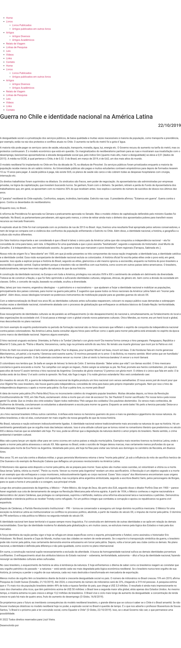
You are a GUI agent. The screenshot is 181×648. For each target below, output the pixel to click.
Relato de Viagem (15, 43)
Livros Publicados (21, 25)
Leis (8, 51)
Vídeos (10, 54)
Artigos (10, 32)
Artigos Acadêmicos (23, 39)
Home (9, 17)
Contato (10, 62)
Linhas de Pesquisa (16, 47)
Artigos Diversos (21, 36)
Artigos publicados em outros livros (31, 28)
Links (9, 58)
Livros (9, 21)
